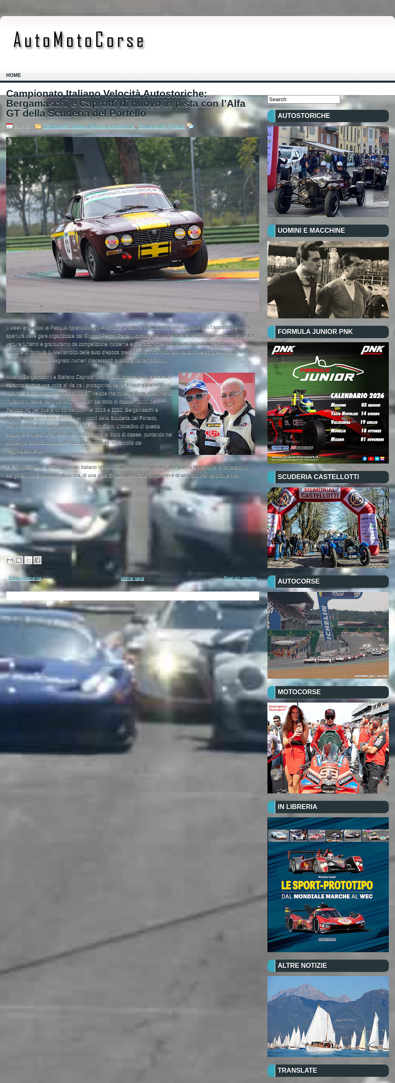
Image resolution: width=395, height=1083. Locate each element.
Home (13, 75)
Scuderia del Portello (162, 126)
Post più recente (25, 577)
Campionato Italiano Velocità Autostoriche (89, 126)
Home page (132, 577)
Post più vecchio (240, 577)
